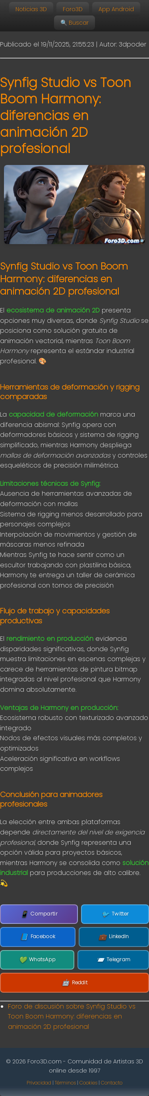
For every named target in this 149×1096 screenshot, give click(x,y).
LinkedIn (114, 937)
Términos (65, 1082)
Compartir (39, 914)
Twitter (115, 914)
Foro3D (73, 9)
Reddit (74, 983)
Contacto (111, 1082)
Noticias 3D (31, 9)
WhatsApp (37, 960)
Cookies (88, 1082)
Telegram (113, 960)
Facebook (37, 937)
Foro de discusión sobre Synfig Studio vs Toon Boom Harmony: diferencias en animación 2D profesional (71, 1016)
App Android (116, 9)
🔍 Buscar (74, 23)
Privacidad (39, 1082)
